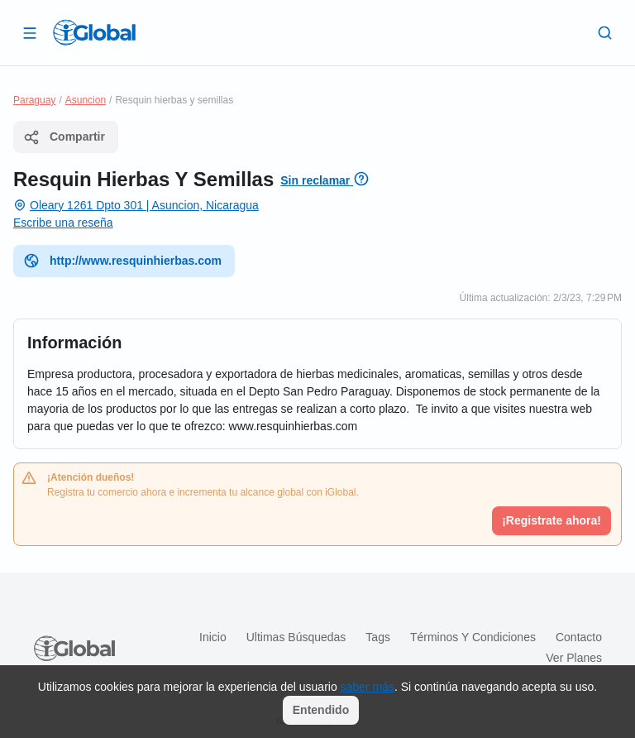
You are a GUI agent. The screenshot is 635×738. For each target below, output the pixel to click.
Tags (377, 637)
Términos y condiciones (473, 637)
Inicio (213, 637)
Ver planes (574, 657)
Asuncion (85, 100)
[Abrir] (29, 32)
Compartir (64, 137)
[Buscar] (605, 32)
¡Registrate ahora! (551, 520)
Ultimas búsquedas (296, 637)
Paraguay (34, 100)
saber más (367, 686)
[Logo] (94, 32)
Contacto (579, 637)
